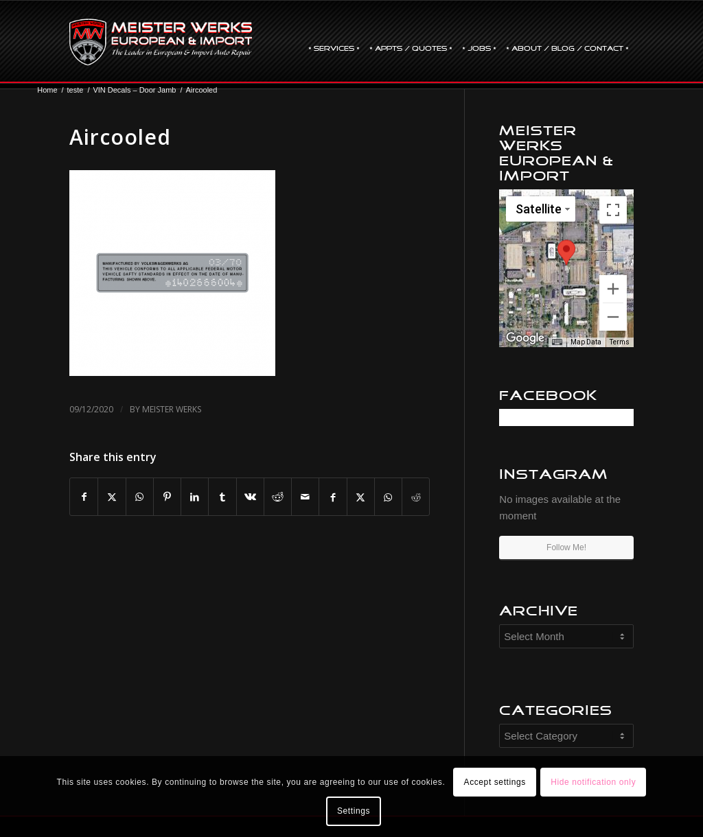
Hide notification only (593, 782)
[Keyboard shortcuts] (557, 342)
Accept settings (495, 782)
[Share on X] (111, 497)
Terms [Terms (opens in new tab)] (620, 342)
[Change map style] (540, 209)
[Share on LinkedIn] (194, 497)
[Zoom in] (613, 289)
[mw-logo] (160, 42)
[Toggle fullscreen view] (613, 210)
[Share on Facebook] (83, 497)
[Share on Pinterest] (167, 497)
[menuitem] (334, 42)
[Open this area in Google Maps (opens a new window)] (525, 338)
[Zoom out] (613, 317)
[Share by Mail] (305, 497)
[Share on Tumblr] (222, 497)
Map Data (586, 342)
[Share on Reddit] (277, 497)
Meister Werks (171, 409)
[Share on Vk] (250, 497)
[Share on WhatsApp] (139, 497)
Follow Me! (566, 547)
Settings (353, 811)
